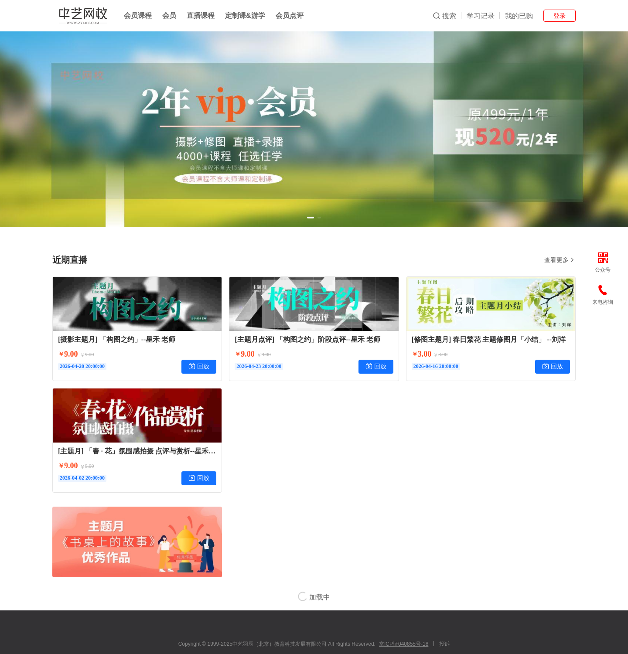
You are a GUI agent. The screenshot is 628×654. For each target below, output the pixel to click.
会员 (169, 15)
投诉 (444, 644)
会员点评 (290, 15)
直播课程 (201, 15)
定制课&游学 (245, 15)
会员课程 (138, 15)
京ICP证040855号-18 (403, 644)
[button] (310, 217)
